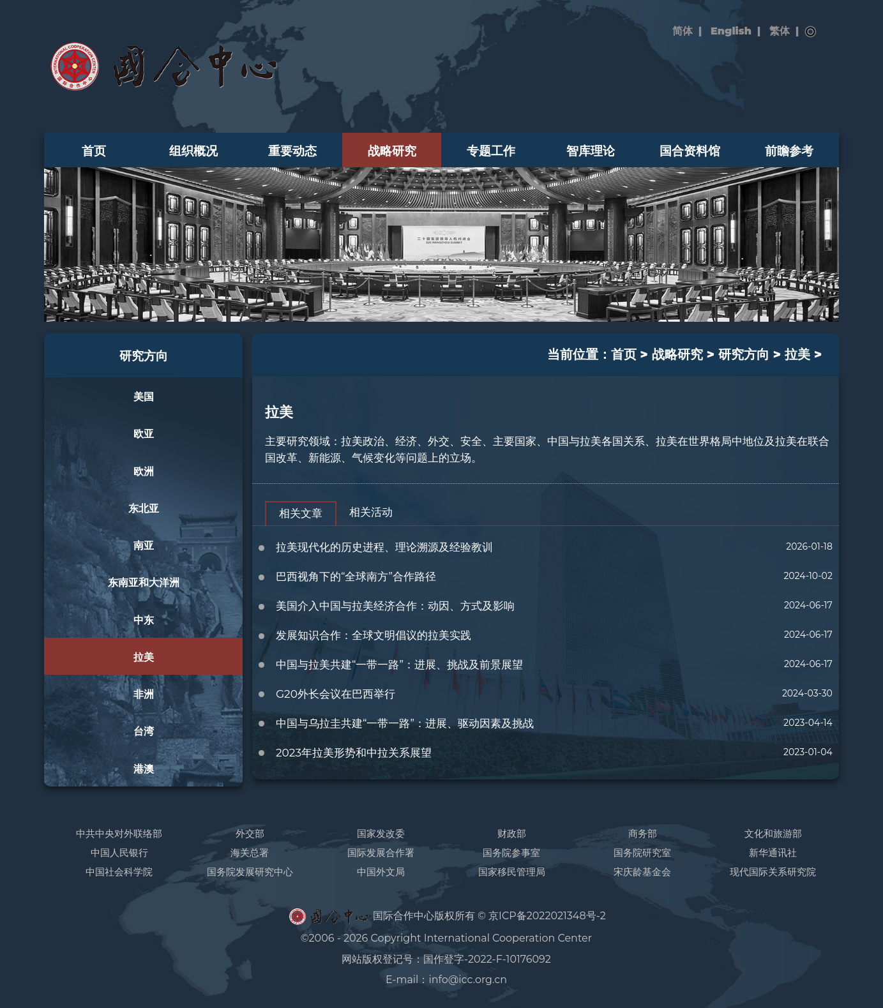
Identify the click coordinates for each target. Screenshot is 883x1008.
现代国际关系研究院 (773, 872)
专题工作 (491, 150)
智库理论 (590, 150)
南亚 (143, 545)
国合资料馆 (690, 150)
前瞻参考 (789, 150)
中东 (143, 619)
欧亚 (143, 433)
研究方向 (143, 355)
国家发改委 (381, 833)
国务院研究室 (642, 852)
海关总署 (249, 852)
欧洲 (143, 471)
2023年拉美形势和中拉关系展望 (354, 752)
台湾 (143, 731)
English (731, 31)
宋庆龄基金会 (642, 872)
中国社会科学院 (119, 872)
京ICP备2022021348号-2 (547, 916)
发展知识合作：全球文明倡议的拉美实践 (373, 635)
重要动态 (292, 150)
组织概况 (193, 150)
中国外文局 (381, 872)
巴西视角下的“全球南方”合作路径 (356, 576)
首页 (94, 150)
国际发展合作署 (380, 852)
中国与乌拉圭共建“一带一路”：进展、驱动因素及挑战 (405, 723)
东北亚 (143, 508)
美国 (143, 396)
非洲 (143, 694)
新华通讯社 (773, 852)
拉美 (143, 657)
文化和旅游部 (773, 833)
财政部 (511, 833)
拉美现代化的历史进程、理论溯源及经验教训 (384, 547)
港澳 (143, 768)
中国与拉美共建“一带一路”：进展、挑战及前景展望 (399, 664)
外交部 (250, 833)
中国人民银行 (119, 852)
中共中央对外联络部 (119, 833)
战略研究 (392, 150)
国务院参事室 (511, 852)
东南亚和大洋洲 (143, 582)
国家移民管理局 (511, 872)
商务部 (642, 833)
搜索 (810, 32)
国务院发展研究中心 (250, 872)
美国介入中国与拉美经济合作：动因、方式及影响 (395, 605)
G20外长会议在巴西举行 (335, 694)
